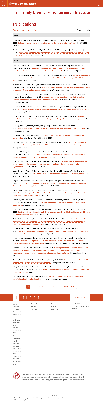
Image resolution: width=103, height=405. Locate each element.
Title (22, 30)
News (53, 304)
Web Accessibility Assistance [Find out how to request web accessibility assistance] (23, 400)
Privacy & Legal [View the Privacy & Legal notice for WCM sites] (18, 398)
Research (34, 309)
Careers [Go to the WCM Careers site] (50, 398)
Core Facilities (76, 304)
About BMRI (35, 304)
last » (73, 287)
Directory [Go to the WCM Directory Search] (65, 398)
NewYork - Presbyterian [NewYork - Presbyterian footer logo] (69, 387)
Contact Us (80, 298)
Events (53, 306)
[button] (99, 3)
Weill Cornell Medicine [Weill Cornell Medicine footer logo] (35, 387)
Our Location (16, 297)
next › (66, 287)
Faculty (33, 306)
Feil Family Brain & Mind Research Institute (51, 12)
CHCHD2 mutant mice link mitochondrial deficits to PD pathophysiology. (57, 174)
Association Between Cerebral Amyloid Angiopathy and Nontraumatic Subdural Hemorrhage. (53, 109)
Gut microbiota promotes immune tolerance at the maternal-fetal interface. (46, 43)
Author (15, 30)
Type (28, 30)
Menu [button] (3, 5)
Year (35, 30)
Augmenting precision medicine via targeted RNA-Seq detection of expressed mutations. (52, 128)
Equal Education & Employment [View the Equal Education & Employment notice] (35, 398)
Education (54, 309)
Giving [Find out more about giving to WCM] (57, 398)
